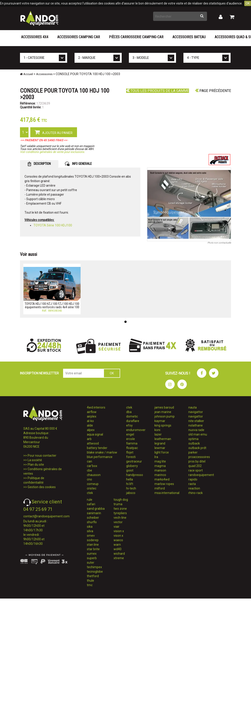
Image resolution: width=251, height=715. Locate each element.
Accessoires (44, 74)
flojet (129, 452)
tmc (89, 585)
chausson (94, 475)
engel (130, 434)
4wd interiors (96, 407)
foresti (131, 457)
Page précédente (213, 91)
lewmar (159, 448)
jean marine (162, 412)
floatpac (132, 448)
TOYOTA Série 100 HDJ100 (52, 225)
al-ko (90, 421)
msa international (166, 493)
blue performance (99, 457)
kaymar (159, 421)
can (89, 461)
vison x (118, 535)
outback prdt (197, 448)
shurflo (92, 522)
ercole (130, 439)
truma (118, 504)
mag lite (160, 461)
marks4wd (162, 479)
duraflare (132, 421)
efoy (129, 425)
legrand (159, 443)
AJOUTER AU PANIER (54, 132)
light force (161, 452)
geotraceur (134, 461)
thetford (93, 576)
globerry (132, 466)
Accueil (26, 74)
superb (92, 558)
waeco (118, 540)
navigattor (195, 412)
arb (89, 439)
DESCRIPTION (39, 164)
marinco (160, 475)
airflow (92, 412)
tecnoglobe (95, 571)
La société (35, 460)
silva (90, 531)
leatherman (162, 439)
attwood (93, 443)
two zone (120, 508)
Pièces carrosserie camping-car (136, 37)
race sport (195, 470)
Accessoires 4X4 (34, 37)
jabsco (130, 493)
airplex (91, 416)
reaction (194, 488)
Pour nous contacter (42, 455)
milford (159, 488)
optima (193, 439)
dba (129, 412)
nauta (192, 407)
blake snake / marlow (102, 452)
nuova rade (196, 430)
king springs (162, 425)
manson (160, 470)
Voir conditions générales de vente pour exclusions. (52, 152)
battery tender (97, 448)
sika (89, 526)
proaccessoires (199, 457)
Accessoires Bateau (189, 37)
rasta (192, 484)
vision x (119, 531)
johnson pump (164, 416)
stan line (93, 544)
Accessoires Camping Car (78, 37)
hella (129, 479)
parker (193, 452)
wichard (119, 553)
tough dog (121, 499)
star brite (93, 549)
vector (118, 522)
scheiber (93, 517)
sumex (92, 553)
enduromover (135, 430)
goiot (129, 470)
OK (248, 3)
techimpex (94, 567)
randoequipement (201, 475)
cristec (91, 488)
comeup (93, 484)
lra (156, 457)
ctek (90, 493)
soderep (93, 540)
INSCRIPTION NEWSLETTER (39, 373)
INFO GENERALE (78, 164)
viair (116, 526)
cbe (89, 470)
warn (117, 544)
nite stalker (196, 421)
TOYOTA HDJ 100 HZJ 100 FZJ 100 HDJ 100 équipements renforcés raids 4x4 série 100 (52, 305)
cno (89, 479)
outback (194, 443)
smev (91, 535)
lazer (158, 434)
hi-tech (131, 488)
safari (91, 504)
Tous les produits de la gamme (157, 91)
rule (89, 499)
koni (157, 430)
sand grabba (96, 508)
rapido (192, 479)
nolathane (195, 425)
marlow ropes (164, 484)
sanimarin (94, 513)
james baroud (164, 407)
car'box (92, 466)
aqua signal (95, 434)
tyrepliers (120, 513)
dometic (132, 416)
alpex (91, 430)
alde (90, 425)
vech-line (120, 517)
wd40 (117, 549)
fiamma (131, 443)
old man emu (197, 434)
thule (90, 580)
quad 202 (195, 466)
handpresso (134, 475)
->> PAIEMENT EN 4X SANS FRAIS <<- (44, 140)
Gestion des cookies (42, 487)
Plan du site (36, 464)
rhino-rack (195, 493)
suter (90, 562)
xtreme (119, 558)
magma (160, 466)
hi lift (129, 484)
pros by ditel (196, 461)
